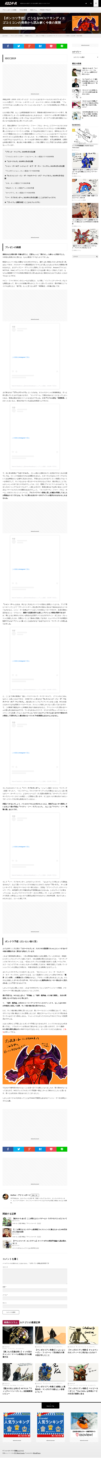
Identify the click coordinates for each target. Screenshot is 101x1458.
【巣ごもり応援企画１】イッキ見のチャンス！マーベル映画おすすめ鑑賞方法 (17, 1354)
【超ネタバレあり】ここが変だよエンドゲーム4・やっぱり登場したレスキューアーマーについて (85, 172)
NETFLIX (6, 1385)
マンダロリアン (58, 1347)
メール (5, 1295)
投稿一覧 (34, 1195)
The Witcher (13, 1385)
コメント (5, 1267)
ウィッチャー (20, 1385)
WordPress (37, 1453)
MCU (25, 28)
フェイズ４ (30, 28)
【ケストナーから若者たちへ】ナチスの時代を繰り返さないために (89, 92)
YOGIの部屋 (23, 10)
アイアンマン (11, 1348)
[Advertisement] (35, 78)
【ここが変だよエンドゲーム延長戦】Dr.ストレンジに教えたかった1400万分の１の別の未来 (85, 222)
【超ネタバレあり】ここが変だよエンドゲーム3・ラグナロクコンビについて (39, 1219)
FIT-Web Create (19, 1453)
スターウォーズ (49, 1347)
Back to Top (50, 1406)
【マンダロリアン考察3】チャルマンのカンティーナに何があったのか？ (83, 1351)
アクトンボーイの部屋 (9, 10)
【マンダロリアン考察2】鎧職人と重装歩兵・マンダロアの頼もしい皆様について (50, 1389)
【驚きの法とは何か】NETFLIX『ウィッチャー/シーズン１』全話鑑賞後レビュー (18, 1391)
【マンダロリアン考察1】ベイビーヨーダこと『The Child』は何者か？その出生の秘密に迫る (83, 1391)
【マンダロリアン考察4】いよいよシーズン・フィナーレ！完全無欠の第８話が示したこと (50, 1353)
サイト (5, 1303)
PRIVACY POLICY (46, 10)
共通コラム (33, 10)
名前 (4, 1287)
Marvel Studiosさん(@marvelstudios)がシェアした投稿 (29, 386)
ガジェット (77, 150)
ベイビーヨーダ (83, 1385)
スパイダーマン (20, 1348)
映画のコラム (17, 28)
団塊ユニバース (19, 1451)
